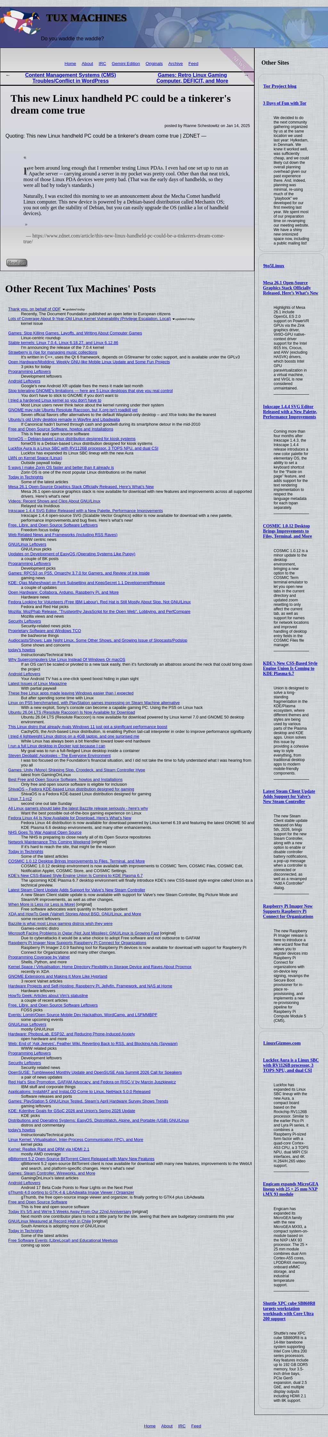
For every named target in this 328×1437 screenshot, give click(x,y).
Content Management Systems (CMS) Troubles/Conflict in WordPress (70, 78)
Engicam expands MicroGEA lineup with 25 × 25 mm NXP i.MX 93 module (290, 1189)
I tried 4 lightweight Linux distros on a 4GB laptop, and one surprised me (73, 736)
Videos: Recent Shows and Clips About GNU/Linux (54, 501)
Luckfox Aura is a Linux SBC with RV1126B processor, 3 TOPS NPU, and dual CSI (291, 1065)
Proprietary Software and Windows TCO (44, 630)
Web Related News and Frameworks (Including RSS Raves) (63, 534)
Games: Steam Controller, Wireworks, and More (51, 1173)
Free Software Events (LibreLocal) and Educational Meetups (63, 1240)
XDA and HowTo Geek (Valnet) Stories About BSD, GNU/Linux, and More (74, 913)
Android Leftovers (24, 381)
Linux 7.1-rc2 (20, 798)
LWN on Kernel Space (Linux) (35, 457)
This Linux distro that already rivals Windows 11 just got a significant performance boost (87, 726)
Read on (16, 262)
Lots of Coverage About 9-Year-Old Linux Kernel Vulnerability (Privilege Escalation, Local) (89, 318)
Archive (175, 63)
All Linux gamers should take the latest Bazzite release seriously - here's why (78, 808)
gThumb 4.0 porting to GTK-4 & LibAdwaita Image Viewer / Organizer (71, 1192)
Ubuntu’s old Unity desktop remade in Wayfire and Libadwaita (64, 419)
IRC (102, 63)
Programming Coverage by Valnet (39, 957)
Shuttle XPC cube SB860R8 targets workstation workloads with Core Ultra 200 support (289, 1311)
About (87, 63)
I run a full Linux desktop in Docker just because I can (56, 745)
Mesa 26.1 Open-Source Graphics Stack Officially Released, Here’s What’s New (290, 287)
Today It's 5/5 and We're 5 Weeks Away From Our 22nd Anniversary (69, 1211)
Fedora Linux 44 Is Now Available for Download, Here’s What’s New (69, 817)
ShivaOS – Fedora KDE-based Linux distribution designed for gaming (71, 789)
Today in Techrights (25, 477)
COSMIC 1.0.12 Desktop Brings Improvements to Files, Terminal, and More (287, 531)
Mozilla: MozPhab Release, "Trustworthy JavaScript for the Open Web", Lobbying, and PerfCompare (99, 611)
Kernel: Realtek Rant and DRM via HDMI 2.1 (48, 1149)
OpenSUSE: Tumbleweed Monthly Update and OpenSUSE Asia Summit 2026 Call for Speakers (95, 1072)
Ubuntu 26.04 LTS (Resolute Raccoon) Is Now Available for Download (71, 712)
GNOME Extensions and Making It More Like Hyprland (57, 976)
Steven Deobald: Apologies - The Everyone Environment (59, 755)
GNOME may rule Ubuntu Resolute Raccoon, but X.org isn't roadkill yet (73, 409)
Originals (154, 63)
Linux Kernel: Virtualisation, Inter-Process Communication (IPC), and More (76, 1139)
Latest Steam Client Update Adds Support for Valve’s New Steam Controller (289, 796)
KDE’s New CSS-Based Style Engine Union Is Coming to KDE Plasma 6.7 (290, 668)
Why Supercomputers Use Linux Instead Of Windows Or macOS (67, 659)
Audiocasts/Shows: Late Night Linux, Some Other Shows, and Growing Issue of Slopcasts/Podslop (97, 640)
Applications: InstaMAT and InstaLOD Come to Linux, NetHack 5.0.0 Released (79, 1091)
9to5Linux (273, 265)
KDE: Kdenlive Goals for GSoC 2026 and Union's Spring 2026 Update (71, 1110)
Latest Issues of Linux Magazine (37, 683)
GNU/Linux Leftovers (27, 544)
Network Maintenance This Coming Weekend (49, 841)
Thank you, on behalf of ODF (34, 309)
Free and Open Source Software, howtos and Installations (60, 429)
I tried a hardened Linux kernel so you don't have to (55, 400)
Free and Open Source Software (37, 1202)
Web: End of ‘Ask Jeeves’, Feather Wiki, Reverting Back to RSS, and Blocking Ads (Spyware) (93, 1043)
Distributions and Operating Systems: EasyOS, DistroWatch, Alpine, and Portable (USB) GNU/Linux (98, 1120)
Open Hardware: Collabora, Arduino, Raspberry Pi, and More (63, 592)
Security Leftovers (24, 621)
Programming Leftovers (29, 371)
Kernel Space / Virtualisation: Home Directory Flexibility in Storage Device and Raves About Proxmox (100, 966)
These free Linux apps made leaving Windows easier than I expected (71, 693)
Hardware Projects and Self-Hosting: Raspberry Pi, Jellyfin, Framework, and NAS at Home (90, 985)
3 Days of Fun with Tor (284, 103)
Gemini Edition (126, 63)
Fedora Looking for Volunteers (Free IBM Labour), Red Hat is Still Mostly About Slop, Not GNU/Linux (99, 601)
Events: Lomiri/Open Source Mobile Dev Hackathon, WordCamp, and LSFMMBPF (83, 1014)
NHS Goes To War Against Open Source (45, 832)
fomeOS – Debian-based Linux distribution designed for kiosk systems (72, 438)
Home (70, 63)
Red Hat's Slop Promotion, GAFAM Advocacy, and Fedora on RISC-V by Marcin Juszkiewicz (92, 1082)
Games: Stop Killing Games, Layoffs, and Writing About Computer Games (75, 333)
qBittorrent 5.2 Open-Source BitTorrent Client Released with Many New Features (81, 1158)
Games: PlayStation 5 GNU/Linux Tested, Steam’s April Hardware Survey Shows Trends (88, 1101)
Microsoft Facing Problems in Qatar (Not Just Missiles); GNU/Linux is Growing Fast (83, 933)
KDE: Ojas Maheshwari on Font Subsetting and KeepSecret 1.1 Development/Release (86, 582)
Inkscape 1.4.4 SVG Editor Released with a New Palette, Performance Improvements (290, 411)
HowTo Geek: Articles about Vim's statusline (48, 995)
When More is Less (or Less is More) (41, 904)
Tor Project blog (280, 86)
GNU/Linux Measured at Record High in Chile (49, 1221)
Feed (193, 63)
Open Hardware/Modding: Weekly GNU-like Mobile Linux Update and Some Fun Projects (89, 361)
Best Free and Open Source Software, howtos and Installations (65, 779)
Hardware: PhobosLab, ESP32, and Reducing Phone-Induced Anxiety (71, 1034)
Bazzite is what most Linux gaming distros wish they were (60, 923)
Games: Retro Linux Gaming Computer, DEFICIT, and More (192, 78)
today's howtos (21, 649)
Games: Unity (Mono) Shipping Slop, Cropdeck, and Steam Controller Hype (76, 769)
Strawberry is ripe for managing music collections (52, 352)
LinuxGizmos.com (282, 1043)
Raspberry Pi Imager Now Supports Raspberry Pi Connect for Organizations (288, 911)
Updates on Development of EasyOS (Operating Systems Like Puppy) (71, 553)
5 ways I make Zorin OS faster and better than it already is (61, 467)
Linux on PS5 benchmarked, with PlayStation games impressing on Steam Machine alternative (94, 702)
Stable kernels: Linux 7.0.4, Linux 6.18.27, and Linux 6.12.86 (63, 342)
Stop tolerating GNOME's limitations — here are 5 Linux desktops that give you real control (90, 390)
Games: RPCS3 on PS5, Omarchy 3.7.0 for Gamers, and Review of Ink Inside (79, 573)
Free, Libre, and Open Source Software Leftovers (53, 525)
